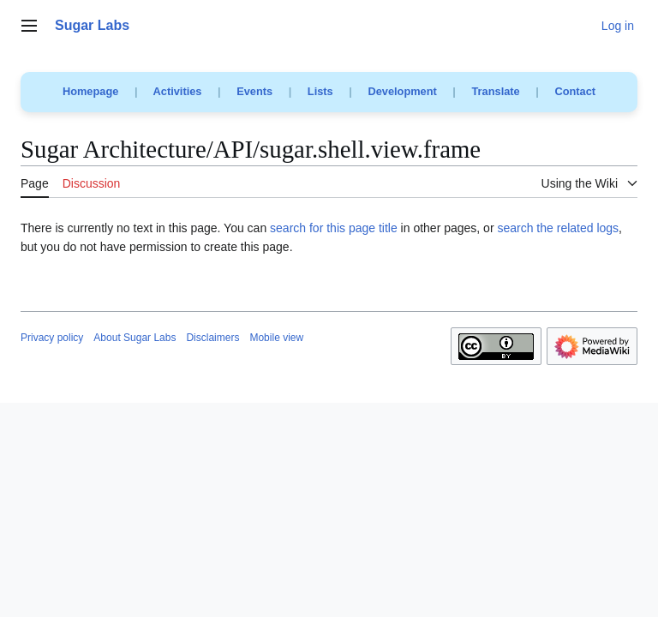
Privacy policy (52, 338)
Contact (574, 91)
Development (402, 91)
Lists (320, 91)
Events (254, 91)
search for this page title (334, 228)
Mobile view (276, 338)
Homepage (90, 91)
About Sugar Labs (134, 338)
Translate (496, 91)
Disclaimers (212, 338)
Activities (177, 91)
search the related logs (558, 228)
